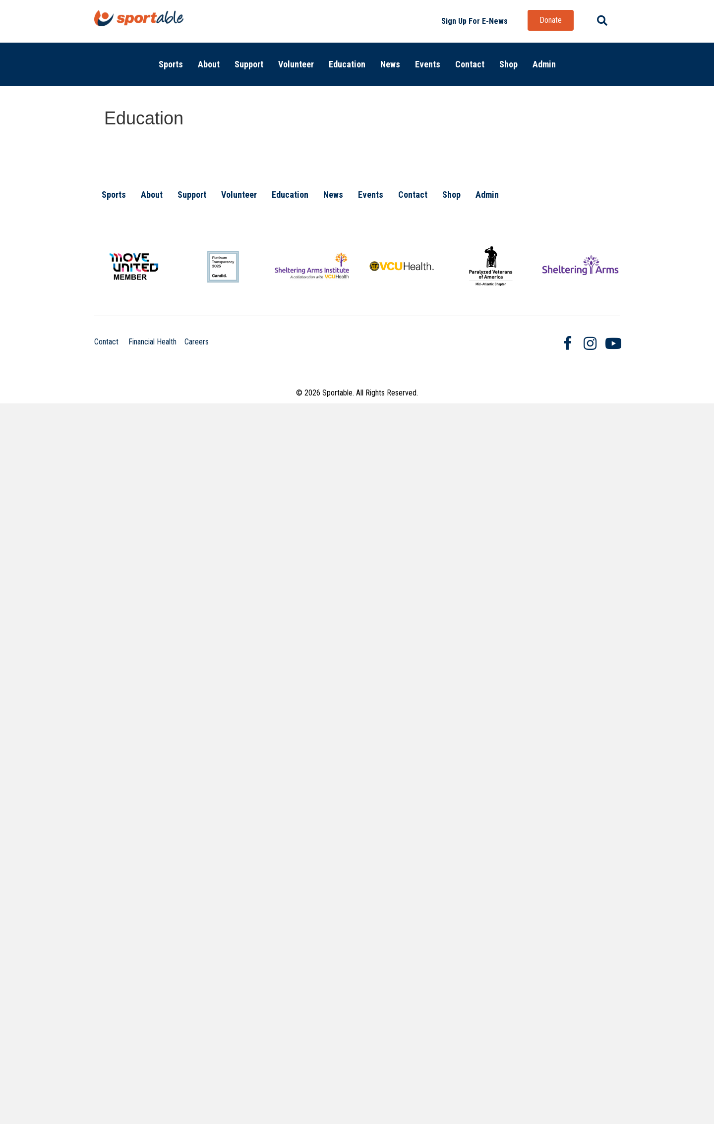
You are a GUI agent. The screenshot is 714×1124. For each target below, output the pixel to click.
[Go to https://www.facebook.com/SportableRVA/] (567, 344)
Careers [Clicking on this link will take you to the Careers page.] (196, 341)
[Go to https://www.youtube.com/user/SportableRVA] (612, 344)
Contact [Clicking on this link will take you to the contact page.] (106, 341)
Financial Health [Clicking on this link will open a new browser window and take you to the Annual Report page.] (152, 341)
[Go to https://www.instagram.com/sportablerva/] (590, 344)
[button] (474, 21)
